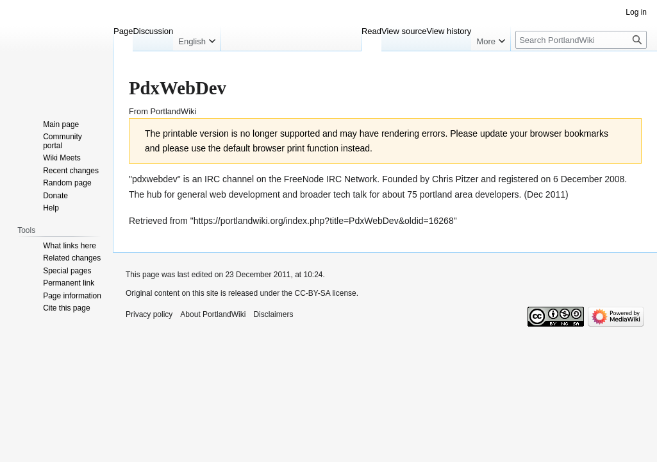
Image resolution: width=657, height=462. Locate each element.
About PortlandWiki (212, 314)
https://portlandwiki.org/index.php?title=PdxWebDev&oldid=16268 (324, 221)
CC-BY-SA (312, 293)
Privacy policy (149, 314)
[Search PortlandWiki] (581, 40)
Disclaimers (273, 314)
